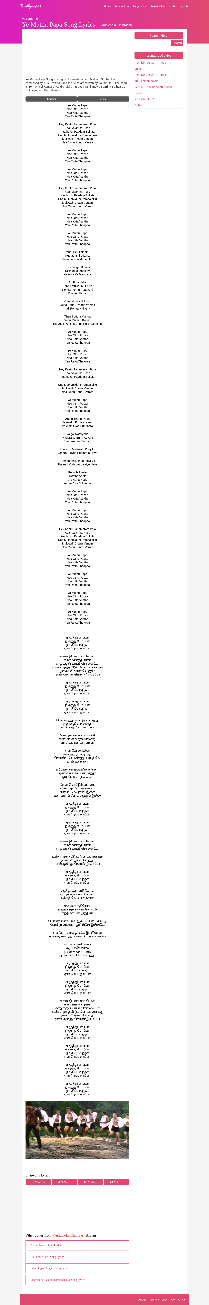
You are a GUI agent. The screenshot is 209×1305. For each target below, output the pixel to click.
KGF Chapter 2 (144, 99)
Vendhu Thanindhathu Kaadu (153, 87)
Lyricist (184, 6)
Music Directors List (163, 6)
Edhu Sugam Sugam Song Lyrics (49, 1268)
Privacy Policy (158, 1299)
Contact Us (178, 1299)
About (142, 1299)
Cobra (138, 105)
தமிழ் (103, 99)
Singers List (140, 6)
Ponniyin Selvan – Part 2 (150, 62)
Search (177, 43)
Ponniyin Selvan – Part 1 (150, 74)
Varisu (138, 68)
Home (107, 6)
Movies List (122, 6)
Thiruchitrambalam (147, 81)
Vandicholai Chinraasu (116, 25)
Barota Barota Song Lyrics (45, 1245)
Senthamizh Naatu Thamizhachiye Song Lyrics (57, 1279)
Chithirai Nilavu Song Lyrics (47, 1256)
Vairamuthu (30, 18)
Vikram (139, 93)
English (51, 99)
